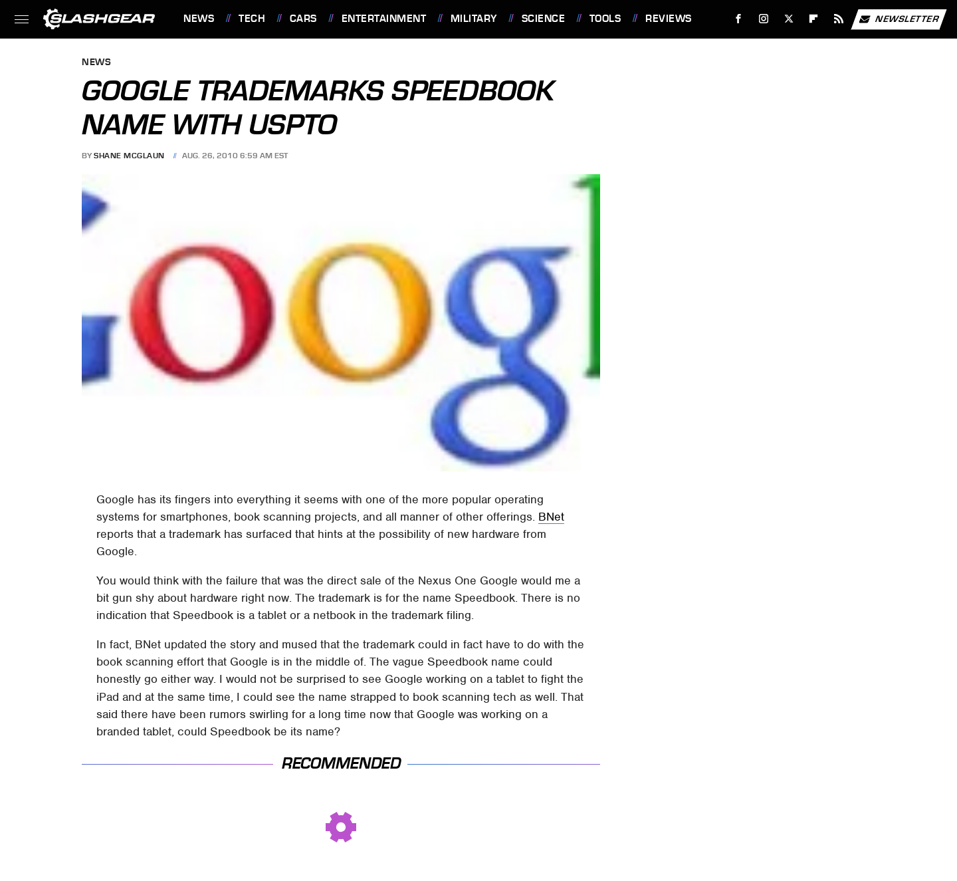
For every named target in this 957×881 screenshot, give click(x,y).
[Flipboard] (813, 19)
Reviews (668, 19)
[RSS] (839, 19)
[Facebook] (738, 19)
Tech (252, 19)
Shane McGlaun (129, 155)
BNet (551, 516)
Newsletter (898, 19)
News (198, 19)
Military (474, 19)
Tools (605, 19)
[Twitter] (788, 19)
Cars (303, 19)
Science (544, 19)
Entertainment (384, 19)
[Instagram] (764, 19)
